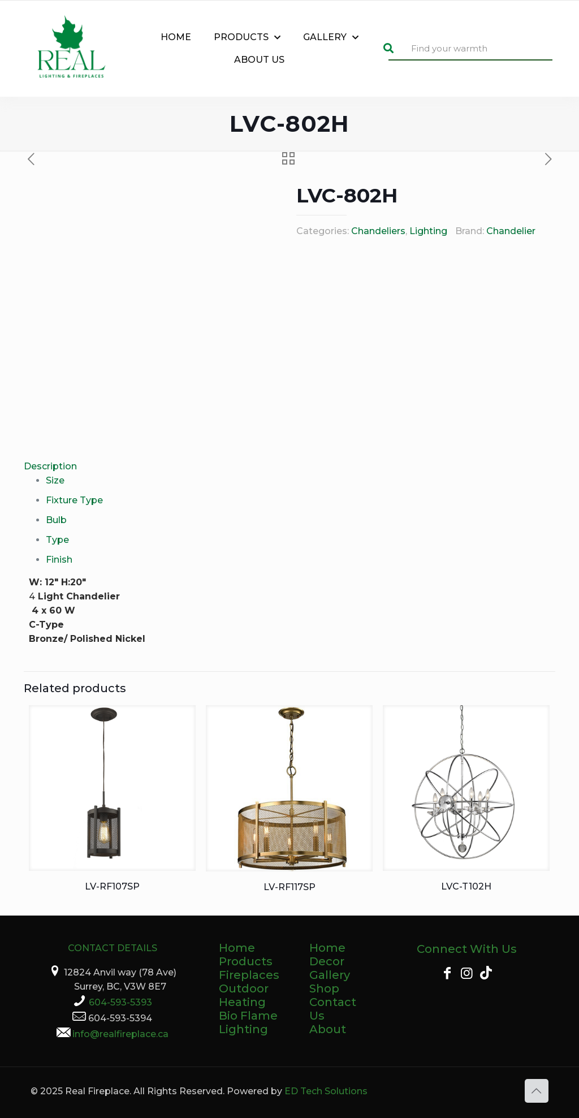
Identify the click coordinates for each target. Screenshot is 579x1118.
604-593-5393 (120, 1002)
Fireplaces (249, 975)
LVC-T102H (466, 886)
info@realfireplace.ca (120, 1034)
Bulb (56, 520)
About (327, 1029)
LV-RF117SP (289, 887)
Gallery (329, 975)
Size (55, 480)
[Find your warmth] (470, 49)
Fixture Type (74, 500)
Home (237, 948)
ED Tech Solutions (326, 1091)
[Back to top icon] (536, 1091)
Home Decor (327, 954)
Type (57, 539)
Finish (59, 559)
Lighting (428, 231)
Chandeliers (378, 231)
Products (246, 961)
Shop (324, 988)
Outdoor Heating (244, 995)
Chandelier (510, 231)
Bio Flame (248, 1015)
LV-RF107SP (112, 886)
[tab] (289, 466)
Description (50, 466)
